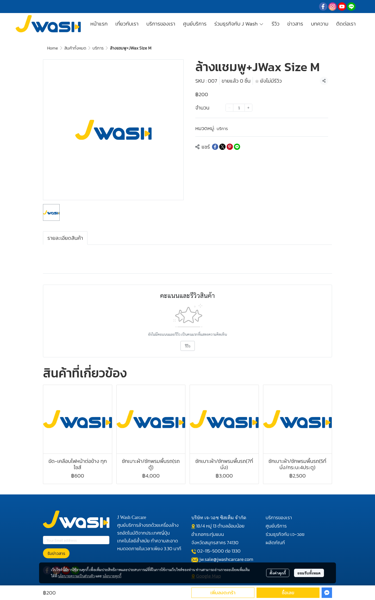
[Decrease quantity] (229, 107)
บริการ (98, 48)
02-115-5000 (210, 550)
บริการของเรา (279, 517)
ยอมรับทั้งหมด (309, 573)
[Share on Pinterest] (230, 147)
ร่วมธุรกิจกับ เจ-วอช (285, 534)
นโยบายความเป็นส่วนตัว (76, 575)
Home (52, 48)
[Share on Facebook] (215, 147)
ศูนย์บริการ (276, 525)
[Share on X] (222, 147)
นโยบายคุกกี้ (112, 575)
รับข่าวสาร (56, 553)
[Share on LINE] (237, 147)
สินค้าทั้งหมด (75, 48)
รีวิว (187, 346)
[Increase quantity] (248, 107)
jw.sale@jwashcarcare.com (226, 559)
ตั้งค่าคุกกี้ (278, 573)
